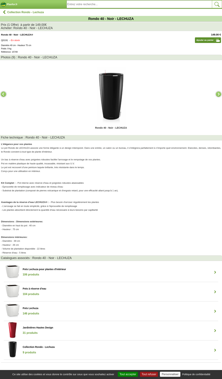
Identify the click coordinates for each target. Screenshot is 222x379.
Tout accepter (127, 374)
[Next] (218, 94)
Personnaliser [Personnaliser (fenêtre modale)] (170, 374)
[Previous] (3, 94)
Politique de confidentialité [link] (196, 374)
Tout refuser (149, 374)
